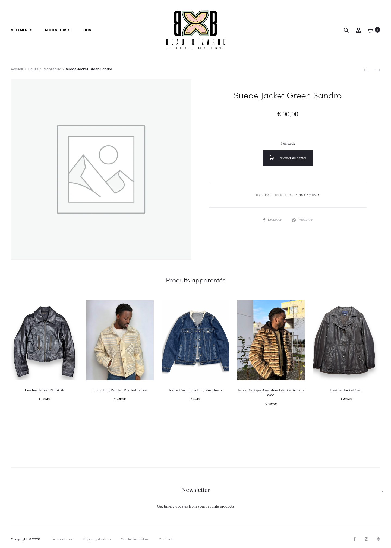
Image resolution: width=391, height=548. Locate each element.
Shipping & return (96, 539)
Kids (87, 30)
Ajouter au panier (287, 158)
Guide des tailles (135, 539)
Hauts (33, 69)
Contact (165, 539)
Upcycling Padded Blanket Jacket (120, 390)
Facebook (273, 219)
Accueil (17, 69)
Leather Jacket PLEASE (44, 390)
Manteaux (52, 69)
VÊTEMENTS (22, 30)
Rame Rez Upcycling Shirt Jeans (195, 390)
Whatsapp (302, 219)
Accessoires (58, 30)
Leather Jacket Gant (346, 390)
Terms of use (61, 539)
